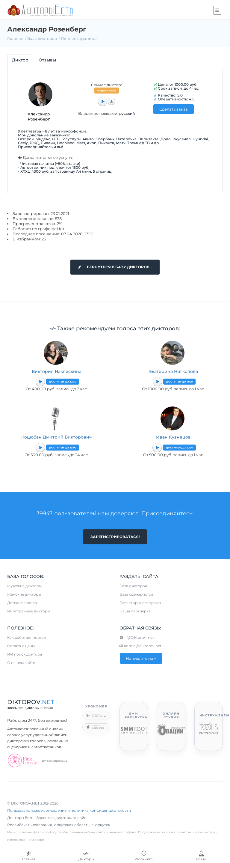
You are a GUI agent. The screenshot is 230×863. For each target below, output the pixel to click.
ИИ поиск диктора (24, 654)
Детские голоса (22, 602)
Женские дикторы (24, 594)
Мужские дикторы (24, 586)
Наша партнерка (135, 611)
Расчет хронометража (140, 602)
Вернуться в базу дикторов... (115, 267)
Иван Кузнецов (173, 437)
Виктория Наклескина (56, 371)
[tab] (20, 62)
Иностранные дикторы (28, 611)
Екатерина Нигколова (173, 371)
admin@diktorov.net (140, 646)
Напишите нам (141, 658)
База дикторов (42, 38)
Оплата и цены (21, 646)
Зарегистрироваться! (115, 536)
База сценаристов (136, 594)
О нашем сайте (21, 662)
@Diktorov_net (136, 637)
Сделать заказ (173, 109)
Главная (15, 38)
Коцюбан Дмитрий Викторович (56, 437)
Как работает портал (26, 637)
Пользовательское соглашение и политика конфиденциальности (69, 810)
